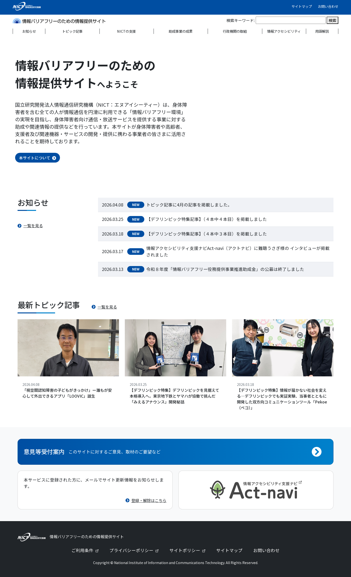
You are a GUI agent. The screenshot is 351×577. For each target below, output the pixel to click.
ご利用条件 (87, 550)
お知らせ (29, 31)
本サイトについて (34, 158)
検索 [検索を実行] (332, 20)
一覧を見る (33, 225)
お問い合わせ (328, 6)
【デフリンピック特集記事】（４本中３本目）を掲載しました (206, 234)
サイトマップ (302, 6)
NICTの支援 (126, 31)
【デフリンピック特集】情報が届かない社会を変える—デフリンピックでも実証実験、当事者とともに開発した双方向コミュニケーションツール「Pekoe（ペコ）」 (282, 399)
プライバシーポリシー (136, 550)
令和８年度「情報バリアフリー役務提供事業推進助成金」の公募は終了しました (225, 269)
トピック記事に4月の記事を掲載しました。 (189, 205)
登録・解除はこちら (148, 500)
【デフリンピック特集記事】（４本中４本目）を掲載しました (206, 219)
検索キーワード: (240, 20)
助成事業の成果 (181, 31)
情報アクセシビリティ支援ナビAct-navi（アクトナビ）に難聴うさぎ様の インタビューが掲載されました (238, 251)
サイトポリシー (189, 550)
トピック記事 (72, 31)
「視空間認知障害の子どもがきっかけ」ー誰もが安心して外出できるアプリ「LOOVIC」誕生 (67, 393)
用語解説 (322, 31)
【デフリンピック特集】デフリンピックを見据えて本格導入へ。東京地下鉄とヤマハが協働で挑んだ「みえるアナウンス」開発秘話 (174, 396)
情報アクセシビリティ (284, 31)
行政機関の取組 (235, 31)
